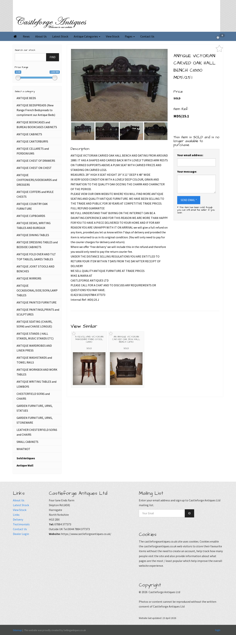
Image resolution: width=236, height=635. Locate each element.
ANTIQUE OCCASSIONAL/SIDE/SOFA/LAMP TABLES (37, 290)
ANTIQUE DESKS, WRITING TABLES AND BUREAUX (34, 225)
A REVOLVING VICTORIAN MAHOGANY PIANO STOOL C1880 (89, 339)
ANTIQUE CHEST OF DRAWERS (36, 160)
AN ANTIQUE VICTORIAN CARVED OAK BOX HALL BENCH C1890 (126, 339)
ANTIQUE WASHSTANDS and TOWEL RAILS (34, 360)
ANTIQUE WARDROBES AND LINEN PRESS (34, 348)
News (26, 36)
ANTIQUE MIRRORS (29, 278)
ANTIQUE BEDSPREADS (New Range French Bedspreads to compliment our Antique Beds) (36, 110)
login (217, 630)
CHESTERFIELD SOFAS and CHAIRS (33, 396)
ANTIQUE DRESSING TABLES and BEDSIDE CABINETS (37, 244)
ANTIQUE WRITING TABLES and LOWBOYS (36, 384)
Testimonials (21, 524)
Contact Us (147, 36)
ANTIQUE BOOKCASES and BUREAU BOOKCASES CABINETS (37, 124)
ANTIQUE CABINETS (29, 134)
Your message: (187, 171)
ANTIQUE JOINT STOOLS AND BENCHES (35, 269)
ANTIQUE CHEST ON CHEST (34, 168)
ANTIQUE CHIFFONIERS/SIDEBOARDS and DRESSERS (37, 179)
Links (16, 514)
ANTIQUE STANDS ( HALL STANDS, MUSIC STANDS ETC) (35, 336)
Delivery (18, 519)
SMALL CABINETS (27, 442)
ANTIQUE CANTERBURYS (32, 141)
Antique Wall (25, 465)
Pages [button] (130, 36)
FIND (52, 57)
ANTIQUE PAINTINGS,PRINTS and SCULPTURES (38, 312)
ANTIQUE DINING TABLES (33, 235)
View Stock (112, 36)
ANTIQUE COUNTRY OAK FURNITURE (32, 206)
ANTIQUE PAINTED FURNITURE (37, 302)
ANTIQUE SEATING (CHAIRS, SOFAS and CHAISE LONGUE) (34, 324)
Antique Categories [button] (87, 36)
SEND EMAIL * (189, 200)
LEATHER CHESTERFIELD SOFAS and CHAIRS (37, 432)
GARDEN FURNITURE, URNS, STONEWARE (35, 420)
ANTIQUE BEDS (26, 98)
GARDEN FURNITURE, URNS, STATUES (35, 408)
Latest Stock (60, 36)
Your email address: (190, 155)
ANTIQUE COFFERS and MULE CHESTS (35, 194)
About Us (41, 36)
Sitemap (17, 630)
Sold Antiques (26, 458)
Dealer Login (21, 534)
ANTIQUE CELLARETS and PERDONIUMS (33, 151)
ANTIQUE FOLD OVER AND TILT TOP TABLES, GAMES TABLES (36, 256)
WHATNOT (23, 449)
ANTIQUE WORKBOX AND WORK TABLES (37, 372)
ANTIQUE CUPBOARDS (31, 216)
